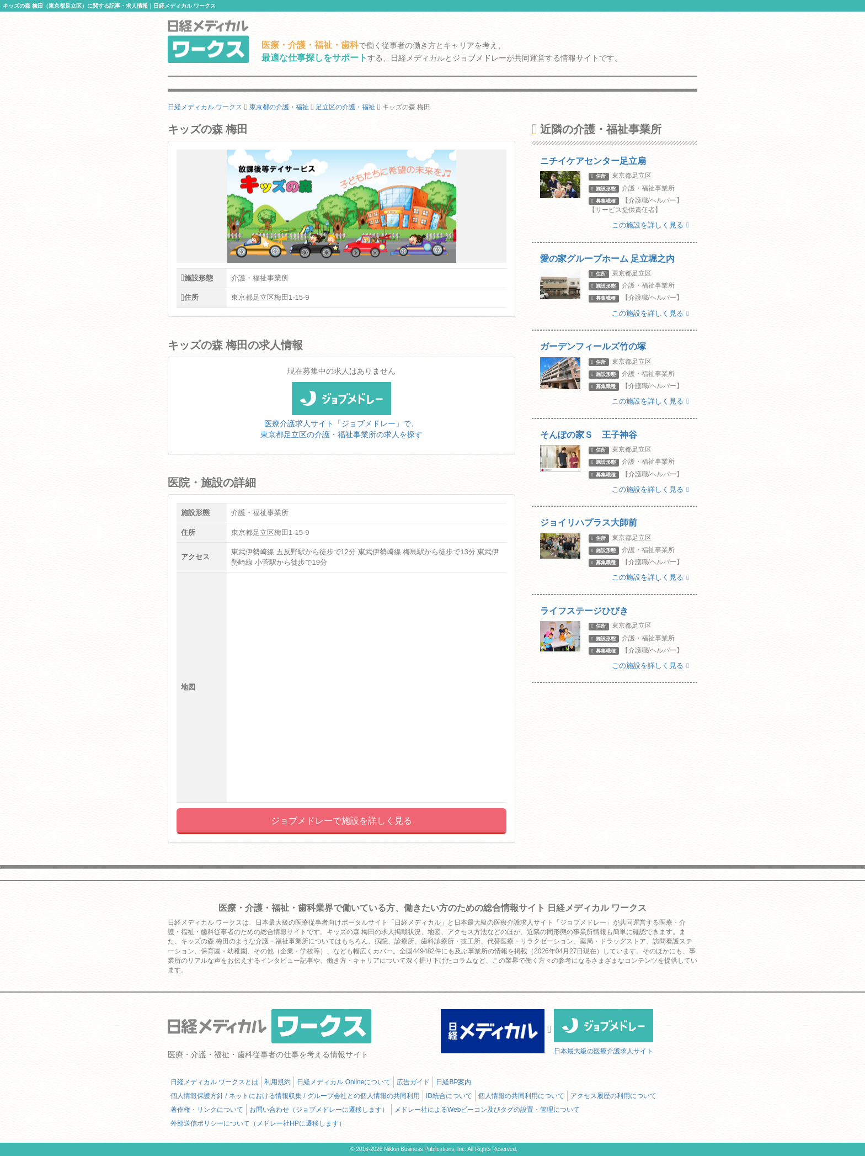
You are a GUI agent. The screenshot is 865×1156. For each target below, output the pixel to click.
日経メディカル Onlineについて (344, 1082)
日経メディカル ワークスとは (214, 1082)
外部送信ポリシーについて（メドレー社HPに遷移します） (257, 1123)
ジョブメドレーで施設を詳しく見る (341, 820)
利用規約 (277, 1082)
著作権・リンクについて (206, 1109)
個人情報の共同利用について (521, 1096)
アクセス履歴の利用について (613, 1096)
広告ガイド (413, 1082)
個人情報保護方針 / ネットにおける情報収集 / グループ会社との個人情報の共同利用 (295, 1096)
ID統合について (449, 1096)
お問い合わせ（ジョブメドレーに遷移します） (318, 1109)
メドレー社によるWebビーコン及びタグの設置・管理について (487, 1109)
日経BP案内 (453, 1082)
